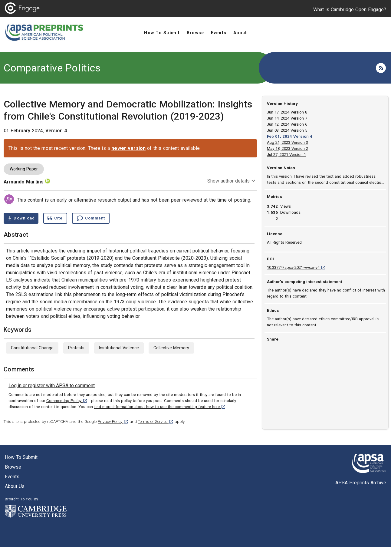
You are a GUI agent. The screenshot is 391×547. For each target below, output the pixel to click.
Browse (13, 467)
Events (12, 476)
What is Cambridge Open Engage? (349, 9)
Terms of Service (155, 421)
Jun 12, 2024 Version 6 (287, 124)
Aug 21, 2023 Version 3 (287, 142)
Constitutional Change (32, 347)
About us (15, 486)
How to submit (21, 457)
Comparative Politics (52, 68)
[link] (51, 385)
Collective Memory (171, 347)
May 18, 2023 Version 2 (287, 148)
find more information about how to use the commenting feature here (160, 406)
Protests (76, 347)
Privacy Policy (113, 421)
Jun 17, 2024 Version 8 (287, 112)
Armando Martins (24, 182)
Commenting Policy (66, 400)
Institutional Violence (119, 347)
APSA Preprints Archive (360, 483)
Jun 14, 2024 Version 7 (287, 118)
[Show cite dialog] (55, 218)
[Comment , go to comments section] (91, 218)
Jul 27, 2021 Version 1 (286, 154)
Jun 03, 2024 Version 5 (287, 130)
